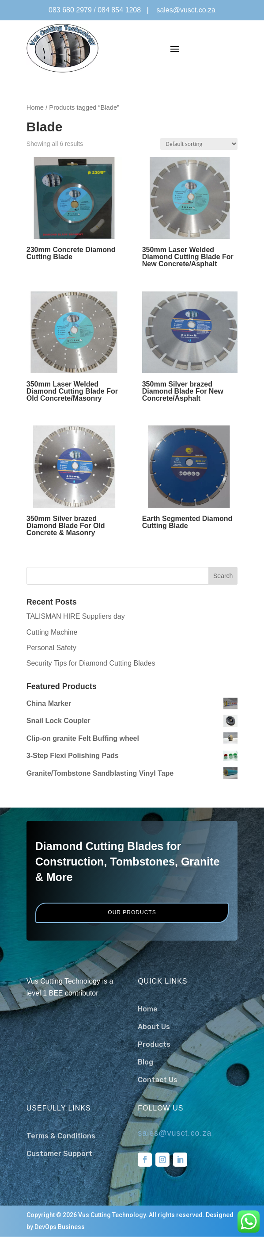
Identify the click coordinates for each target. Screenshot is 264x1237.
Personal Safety (51, 647)
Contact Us (157, 1080)
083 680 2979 (70, 10)
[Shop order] (199, 144)
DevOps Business (59, 1226)
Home (35, 107)
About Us (154, 1027)
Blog (145, 1062)
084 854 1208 (119, 10)
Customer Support (59, 1153)
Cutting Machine (52, 632)
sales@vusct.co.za (185, 10)
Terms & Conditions (60, 1136)
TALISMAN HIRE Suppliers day (75, 616)
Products (154, 1044)
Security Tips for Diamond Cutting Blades (90, 663)
